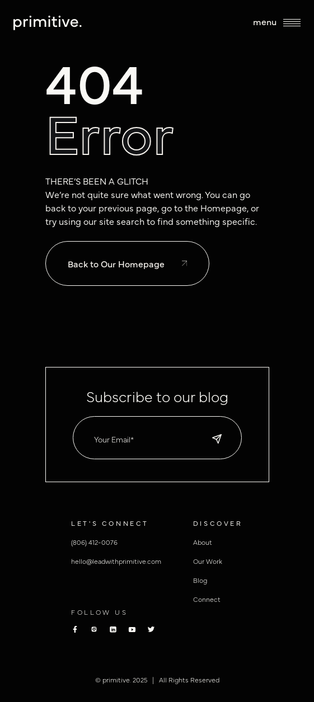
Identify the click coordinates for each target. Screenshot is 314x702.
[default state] (217, 439)
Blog (200, 580)
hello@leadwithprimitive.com (116, 561)
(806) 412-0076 (94, 542)
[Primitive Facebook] (75, 629)
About (202, 542)
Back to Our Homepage (128, 263)
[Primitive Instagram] (94, 629)
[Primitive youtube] (132, 629)
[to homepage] (47, 23)
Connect (207, 599)
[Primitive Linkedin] (113, 629)
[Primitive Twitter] (151, 629)
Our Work (207, 561)
